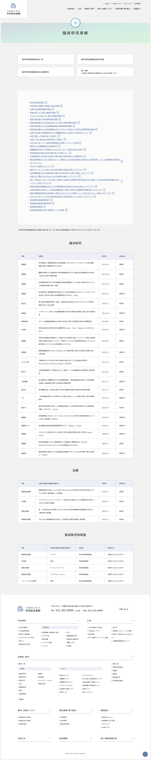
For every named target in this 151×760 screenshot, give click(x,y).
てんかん (45, 646)
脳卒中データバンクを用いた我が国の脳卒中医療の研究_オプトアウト (56, 169)
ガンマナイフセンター (66, 685)
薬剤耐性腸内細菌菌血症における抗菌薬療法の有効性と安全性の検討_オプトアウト (62, 186)
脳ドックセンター (88, 692)
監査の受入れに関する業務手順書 (43, 112)
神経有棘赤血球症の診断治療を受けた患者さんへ (49, 153)
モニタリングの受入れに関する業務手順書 (46, 116)
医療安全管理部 (118, 667)
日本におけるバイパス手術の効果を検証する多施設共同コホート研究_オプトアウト (61, 196)
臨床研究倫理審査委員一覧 (32, 59)
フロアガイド (106, 724)
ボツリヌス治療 (47, 642)
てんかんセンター (88, 675)
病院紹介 (117, 710)
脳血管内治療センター (67, 689)
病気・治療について (34, 710)
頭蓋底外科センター (66, 682)
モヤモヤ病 (45, 636)
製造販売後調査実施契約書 (40, 203)
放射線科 (41, 677)
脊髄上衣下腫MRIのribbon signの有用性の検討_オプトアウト (53, 176)
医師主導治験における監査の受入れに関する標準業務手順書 (53, 122)
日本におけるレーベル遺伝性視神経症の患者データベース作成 (54, 142)
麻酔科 (40, 674)
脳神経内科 (22, 677)
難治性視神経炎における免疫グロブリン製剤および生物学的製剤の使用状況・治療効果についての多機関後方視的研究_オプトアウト (75, 161)
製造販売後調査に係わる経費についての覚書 (47, 210)
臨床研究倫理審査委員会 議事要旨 (35, 72)
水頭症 (69, 646)
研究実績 (63, 720)
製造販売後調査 (36, 206)
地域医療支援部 (118, 680)
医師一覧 (115, 664)
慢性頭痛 (45, 639)
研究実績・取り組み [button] (123, 8)
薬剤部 (115, 674)
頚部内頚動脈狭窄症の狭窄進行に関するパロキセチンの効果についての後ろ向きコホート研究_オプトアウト (70, 193)
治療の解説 (22, 724)
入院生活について (94, 631)
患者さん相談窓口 (25, 634)
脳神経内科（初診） (25, 644)
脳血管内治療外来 (73, 639)
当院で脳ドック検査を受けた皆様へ (43, 136)
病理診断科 (42, 684)
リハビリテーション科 (44, 680)
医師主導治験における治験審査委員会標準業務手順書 (51, 126)
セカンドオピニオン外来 (26, 637)
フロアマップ (128, 4)
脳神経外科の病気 (25, 717)
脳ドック (21, 641)
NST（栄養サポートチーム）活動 (98, 637)
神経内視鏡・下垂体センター (91, 682)
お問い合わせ (123, 609)
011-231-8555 (65, 610)
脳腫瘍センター (65, 679)
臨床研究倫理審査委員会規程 (92, 59)
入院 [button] (79, 8)
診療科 (22, 669)
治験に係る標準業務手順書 (40, 109)
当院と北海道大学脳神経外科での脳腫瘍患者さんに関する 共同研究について (59, 132)
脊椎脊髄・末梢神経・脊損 (50, 632)
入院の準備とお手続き (95, 627)
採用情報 (138, 4)
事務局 (21, 699)
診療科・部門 (75, 657)
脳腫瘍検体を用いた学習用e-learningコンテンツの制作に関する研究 (56, 149)
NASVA (115, 627)
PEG (68, 632)
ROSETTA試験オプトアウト (40, 166)
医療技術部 (116, 677)
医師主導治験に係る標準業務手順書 (44, 119)
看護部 (115, 670)
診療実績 (63, 717)
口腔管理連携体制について (121, 641)
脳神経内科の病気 (25, 720)
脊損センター (87, 689)
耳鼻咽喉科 (22, 694)
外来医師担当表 (24, 631)
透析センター (64, 692)
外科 (20, 684)
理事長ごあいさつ (107, 717)
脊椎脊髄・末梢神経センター (91, 685)
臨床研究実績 (65, 724)
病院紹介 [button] (137, 8)
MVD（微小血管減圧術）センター (93, 679)
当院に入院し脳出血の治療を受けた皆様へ (46, 139)
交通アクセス (117, 4)
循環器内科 (22, 687)
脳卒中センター (65, 675)
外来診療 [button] (70, 8)
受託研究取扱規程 (37, 102)
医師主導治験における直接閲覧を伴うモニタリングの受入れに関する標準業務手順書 (62, 129)
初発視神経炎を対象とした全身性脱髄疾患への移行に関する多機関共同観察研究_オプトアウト (66, 190)
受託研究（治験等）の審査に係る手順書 (45, 106)
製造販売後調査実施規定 (39, 200)
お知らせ (107, 4)
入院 (110, 621)
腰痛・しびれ (71, 642)
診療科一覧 (21, 664)
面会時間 (91, 634)
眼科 (20, 690)
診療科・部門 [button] (89, 8)
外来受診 (48, 621)
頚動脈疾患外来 (72, 636)
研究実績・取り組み (75, 710)
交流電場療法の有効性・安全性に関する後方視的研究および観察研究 (56, 156)
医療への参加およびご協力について (122, 636)
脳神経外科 (22, 674)
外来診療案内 (23, 627)
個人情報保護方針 (117, 738)
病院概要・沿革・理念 (108, 720)
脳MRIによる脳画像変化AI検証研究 (43, 146)
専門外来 (46, 627)
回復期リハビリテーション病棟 (122, 631)
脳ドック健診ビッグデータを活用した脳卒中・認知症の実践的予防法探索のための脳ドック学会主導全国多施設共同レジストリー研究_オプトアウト (75, 181)
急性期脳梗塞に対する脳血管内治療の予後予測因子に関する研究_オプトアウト (60, 173)
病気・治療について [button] (105, 8)
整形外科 (22, 680)
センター (63, 669)
